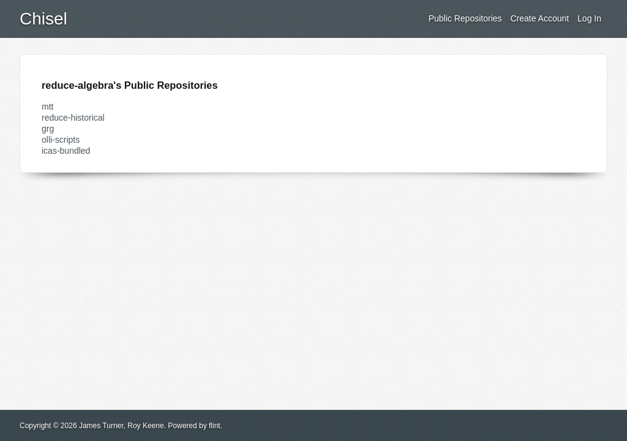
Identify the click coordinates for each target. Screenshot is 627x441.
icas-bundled (66, 151)
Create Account (539, 18)
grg (48, 129)
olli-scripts (61, 140)
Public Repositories (465, 18)
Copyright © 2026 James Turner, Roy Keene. (93, 425)
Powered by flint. (195, 425)
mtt (47, 106)
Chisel (43, 18)
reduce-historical (73, 118)
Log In (589, 18)
